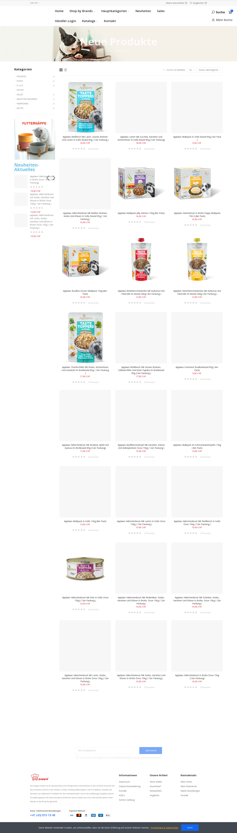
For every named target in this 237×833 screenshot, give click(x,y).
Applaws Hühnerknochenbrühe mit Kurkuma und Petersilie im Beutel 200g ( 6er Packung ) (197, 292)
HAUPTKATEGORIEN (27, 99)
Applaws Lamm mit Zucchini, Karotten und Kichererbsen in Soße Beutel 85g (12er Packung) (141, 138)
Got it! (190, 827)
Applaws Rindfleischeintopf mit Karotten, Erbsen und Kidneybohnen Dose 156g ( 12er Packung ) (141, 446)
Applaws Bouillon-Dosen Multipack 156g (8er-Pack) (85, 292)
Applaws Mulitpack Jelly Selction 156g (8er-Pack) (141, 213)
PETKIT (20, 90)
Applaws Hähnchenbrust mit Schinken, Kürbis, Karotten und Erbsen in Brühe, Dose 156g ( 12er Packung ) (197, 600)
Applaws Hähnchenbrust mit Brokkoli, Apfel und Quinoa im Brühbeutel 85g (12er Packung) (85, 446)
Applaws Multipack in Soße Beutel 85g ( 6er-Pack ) (197, 138)
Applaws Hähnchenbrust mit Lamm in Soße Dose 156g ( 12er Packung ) (141, 523)
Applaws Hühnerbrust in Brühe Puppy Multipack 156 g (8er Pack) (197, 215)
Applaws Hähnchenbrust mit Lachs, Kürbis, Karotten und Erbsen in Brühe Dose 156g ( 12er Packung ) (85, 678)
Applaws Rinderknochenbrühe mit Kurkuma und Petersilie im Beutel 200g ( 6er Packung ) (141, 292)
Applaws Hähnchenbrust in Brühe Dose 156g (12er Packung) (197, 677)
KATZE (20, 108)
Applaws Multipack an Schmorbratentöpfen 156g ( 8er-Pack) (197, 446)
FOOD (20, 80)
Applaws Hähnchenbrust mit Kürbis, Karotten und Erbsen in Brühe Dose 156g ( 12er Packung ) (141, 677)
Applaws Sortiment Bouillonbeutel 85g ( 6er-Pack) (197, 369)
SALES (20, 94)
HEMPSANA (22, 103)
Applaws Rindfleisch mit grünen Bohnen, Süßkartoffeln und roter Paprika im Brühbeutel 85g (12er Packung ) (141, 370)
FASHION (21, 76)
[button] (47, 177)
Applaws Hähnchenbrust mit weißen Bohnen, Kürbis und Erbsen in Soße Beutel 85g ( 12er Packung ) (85, 216)
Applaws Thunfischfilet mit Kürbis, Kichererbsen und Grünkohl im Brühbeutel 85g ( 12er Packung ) (85, 370)
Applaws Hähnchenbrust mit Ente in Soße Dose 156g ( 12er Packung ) (85, 599)
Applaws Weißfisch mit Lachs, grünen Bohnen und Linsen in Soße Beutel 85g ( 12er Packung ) (85, 138)
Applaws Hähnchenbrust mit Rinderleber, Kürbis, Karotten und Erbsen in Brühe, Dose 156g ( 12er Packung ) (141, 600)
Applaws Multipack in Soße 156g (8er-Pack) (85, 521)
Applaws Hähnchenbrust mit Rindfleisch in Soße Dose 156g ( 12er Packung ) (197, 523)
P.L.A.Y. (20, 85)
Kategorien (23, 69)
